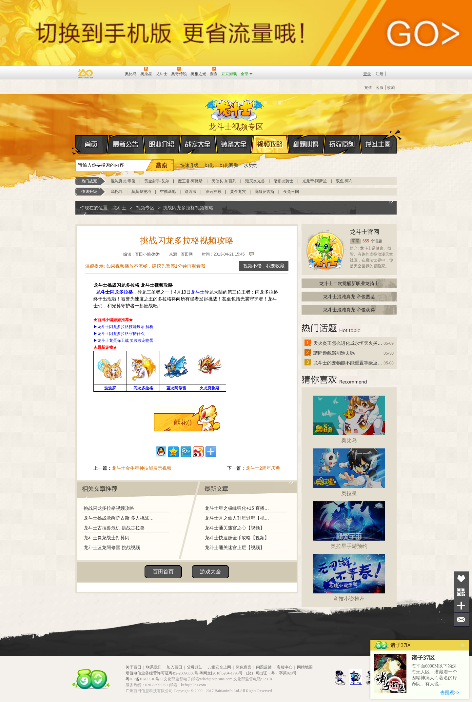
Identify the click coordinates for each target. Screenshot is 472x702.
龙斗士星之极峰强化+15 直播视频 (239, 508)
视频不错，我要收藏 (264, 265)
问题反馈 (264, 667)
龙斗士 (235, 108)
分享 (461, 605)
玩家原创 (342, 144)
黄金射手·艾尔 (156, 181)
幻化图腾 (229, 165)
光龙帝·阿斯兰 (314, 181)
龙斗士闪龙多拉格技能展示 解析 (125, 326)
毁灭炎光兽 (255, 181)
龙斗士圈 (378, 138)
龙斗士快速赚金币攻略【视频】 (237, 537)
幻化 (209, 165)
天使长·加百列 (223, 181)
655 (366, 241)
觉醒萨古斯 (264, 191)
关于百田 (133, 667)
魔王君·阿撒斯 (190, 181)
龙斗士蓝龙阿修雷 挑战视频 (112, 547)
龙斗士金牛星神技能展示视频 (141, 468)
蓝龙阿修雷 (176, 388)
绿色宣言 (243, 667)
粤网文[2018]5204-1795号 (221, 673)
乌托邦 (117, 191)
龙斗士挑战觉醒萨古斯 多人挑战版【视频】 (120, 518)
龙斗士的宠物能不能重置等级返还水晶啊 (348, 362)
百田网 (110, 73)
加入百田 (174, 667)
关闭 (462, 645)
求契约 (251, 165)
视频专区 (145, 207)
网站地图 (305, 667)
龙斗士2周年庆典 (263, 468)
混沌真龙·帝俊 (123, 181)
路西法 (190, 191)
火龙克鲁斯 (209, 388)
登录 (367, 74)
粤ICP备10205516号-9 (144, 679)
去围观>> (449, 692)
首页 (75, 145)
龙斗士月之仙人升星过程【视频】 (239, 518)
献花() (182, 422)
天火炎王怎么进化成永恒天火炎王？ (348, 343)
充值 (368, 87)
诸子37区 (423, 657)
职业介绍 (162, 144)
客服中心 (284, 667)
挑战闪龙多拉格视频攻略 (109, 508)
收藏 (391, 87)
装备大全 (234, 144)
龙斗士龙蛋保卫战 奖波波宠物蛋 (125, 340)
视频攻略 (270, 144)
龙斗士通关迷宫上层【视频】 (235, 547)
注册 (380, 74)
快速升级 (189, 165)
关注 (461, 592)
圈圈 (355, 241)
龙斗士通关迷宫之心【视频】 (235, 527)
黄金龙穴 (238, 191)
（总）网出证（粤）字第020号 (270, 673)
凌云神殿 (213, 191)
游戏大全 (210, 571)
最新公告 (126, 144)
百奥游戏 (85, 73)
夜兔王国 (291, 191)
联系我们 (154, 667)
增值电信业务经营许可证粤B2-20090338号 (162, 673)
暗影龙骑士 (283, 181)
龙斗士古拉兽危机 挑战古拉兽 (114, 527)
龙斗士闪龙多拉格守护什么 (121, 333)
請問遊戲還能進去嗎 (334, 353)
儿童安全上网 (219, 667)
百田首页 (163, 571)
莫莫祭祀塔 (141, 191)
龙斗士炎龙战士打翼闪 (106, 537)
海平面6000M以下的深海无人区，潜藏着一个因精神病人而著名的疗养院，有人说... (434, 675)
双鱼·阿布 (344, 181)
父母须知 (195, 667)
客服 (380, 87)
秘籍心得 (306, 144)
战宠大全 (198, 144)
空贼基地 (168, 191)
